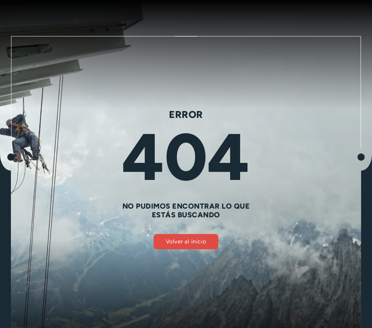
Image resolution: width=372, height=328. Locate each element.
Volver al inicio (186, 241)
